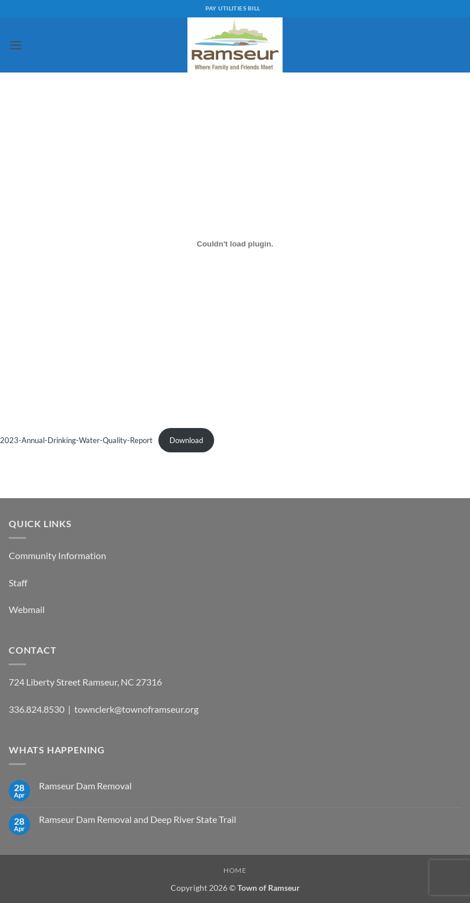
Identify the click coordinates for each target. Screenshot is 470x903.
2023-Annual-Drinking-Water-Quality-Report (76, 440)
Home (234, 870)
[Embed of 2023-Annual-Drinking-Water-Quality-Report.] (235, 244)
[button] (16, 45)
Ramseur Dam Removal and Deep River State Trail (137, 819)
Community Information (57, 555)
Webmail (27, 609)
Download (186, 440)
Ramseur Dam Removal (85, 785)
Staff (18, 582)
